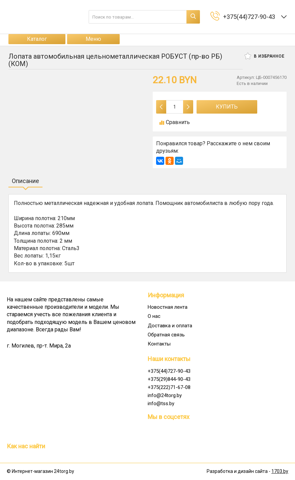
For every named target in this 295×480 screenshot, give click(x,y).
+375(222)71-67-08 (169, 387)
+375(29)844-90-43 (169, 379)
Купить (227, 106)
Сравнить (174, 122)
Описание (25, 180)
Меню (93, 39)
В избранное (264, 56)
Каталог (37, 39)
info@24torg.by (165, 395)
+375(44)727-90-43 (169, 371)
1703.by (279, 471)
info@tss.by (161, 403)
